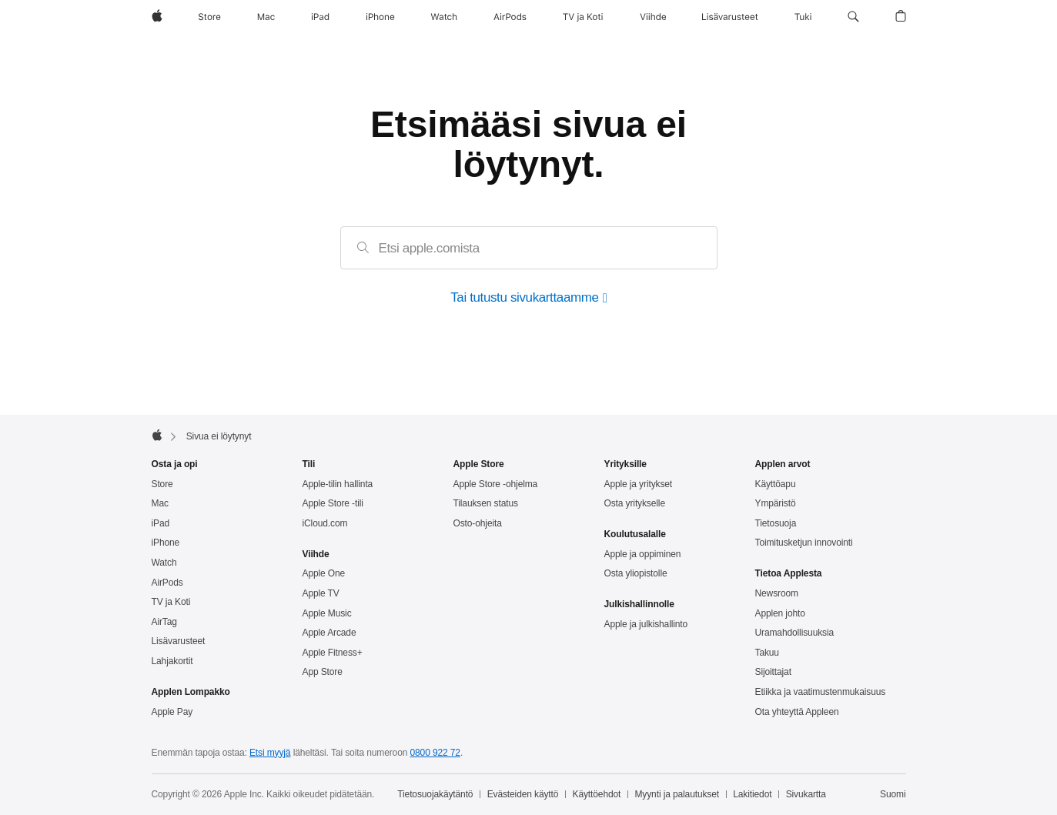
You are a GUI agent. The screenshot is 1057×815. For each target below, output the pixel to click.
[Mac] (266, 17)
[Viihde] (653, 17)
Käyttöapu (775, 484)
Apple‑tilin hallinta (338, 484)
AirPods (167, 582)
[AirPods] (510, 17)
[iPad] (320, 17)
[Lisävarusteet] (730, 17)
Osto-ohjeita (477, 523)
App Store (323, 671)
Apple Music (327, 613)
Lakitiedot (752, 794)
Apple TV (321, 593)
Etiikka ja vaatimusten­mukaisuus (820, 691)
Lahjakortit (172, 661)
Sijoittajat (773, 671)
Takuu (767, 652)
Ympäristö (775, 503)
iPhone (166, 542)
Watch (164, 562)
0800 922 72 (435, 752)
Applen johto (780, 613)
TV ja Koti (171, 601)
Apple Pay (172, 711)
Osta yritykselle (634, 503)
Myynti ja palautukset (676, 794)
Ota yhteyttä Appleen (797, 711)
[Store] (209, 17)
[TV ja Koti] (583, 17)
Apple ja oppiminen (642, 554)
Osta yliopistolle (635, 573)
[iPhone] (380, 17)
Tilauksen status (485, 503)
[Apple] (157, 17)
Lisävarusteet (179, 641)
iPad (161, 523)
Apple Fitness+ (333, 652)
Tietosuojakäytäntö (435, 794)
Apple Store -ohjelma (495, 484)
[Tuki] (803, 17)
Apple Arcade (329, 632)
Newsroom (776, 593)
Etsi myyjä (269, 752)
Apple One (324, 573)
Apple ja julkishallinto (646, 624)
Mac (160, 503)
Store (162, 484)
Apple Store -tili (333, 503)
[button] (853, 17)
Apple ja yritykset (638, 484)
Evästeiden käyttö (523, 794)
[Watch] (443, 17)
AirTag (164, 621)
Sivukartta (806, 794)
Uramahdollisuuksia (795, 632)
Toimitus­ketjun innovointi (804, 542)
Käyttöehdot (597, 794)
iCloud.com (325, 523)
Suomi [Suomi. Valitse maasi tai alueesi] (892, 794)
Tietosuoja (776, 523)
